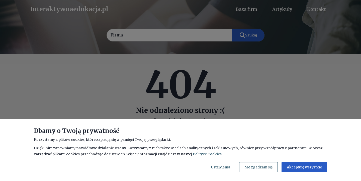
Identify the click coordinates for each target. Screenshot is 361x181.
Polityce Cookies (207, 154)
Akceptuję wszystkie (304, 167)
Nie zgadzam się (258, 167)
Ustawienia (220, 167)
